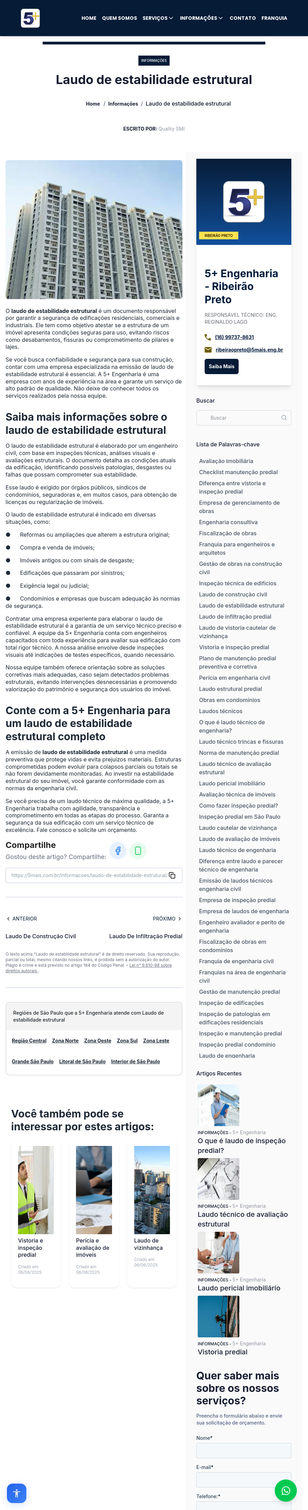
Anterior (21, 919)
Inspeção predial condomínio (237, 1044)
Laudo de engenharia (227, 1055)
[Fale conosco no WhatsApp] (286, 1490)
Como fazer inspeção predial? (238, 805)
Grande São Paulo (33, 1061)
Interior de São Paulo (135, 1061)
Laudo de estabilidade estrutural (241, 605)
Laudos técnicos (220, 711)
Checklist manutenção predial (238, 472)
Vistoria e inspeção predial (234, 647)
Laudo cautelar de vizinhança (238, 827)
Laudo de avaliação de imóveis (239, 838)
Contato (243, 18)
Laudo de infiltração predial (235, 616)
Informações (202, 18)
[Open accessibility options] (16, 1493)
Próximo (167, 919)
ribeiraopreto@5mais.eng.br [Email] (249, 350)
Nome (204, 1438)
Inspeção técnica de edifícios (237, 583)
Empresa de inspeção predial (237, 900)
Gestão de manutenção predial (239, 991)
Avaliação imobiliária (226, 460)
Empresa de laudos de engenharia (244, 911)
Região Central (29, 1040)
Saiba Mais (221, 366)
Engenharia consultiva (228, 522)
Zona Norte (65, 1040)
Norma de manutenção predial (239, 752)
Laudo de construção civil (233, 594)
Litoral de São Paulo (82, 1061)
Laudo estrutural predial (230, 688)
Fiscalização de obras (228, 533)
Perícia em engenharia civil (234, 677)
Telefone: (208, 1496)
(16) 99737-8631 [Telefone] (234, 337)
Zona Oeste (97, 1040)
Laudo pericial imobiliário (232, 783)
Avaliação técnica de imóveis (237, 794)
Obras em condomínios (229, 699)
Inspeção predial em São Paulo (240, 816)
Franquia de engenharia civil (236, 961)
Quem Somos (119, 18)
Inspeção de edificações (231, 1002)
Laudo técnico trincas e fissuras (241, 741)
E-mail (205, 1467)
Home (89, 18)
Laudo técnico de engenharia (237, 850)
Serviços (158, 18)
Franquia (274, 18)
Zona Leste (156, 1040)
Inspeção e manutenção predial (240, 1033)
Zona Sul (127, 1040)
